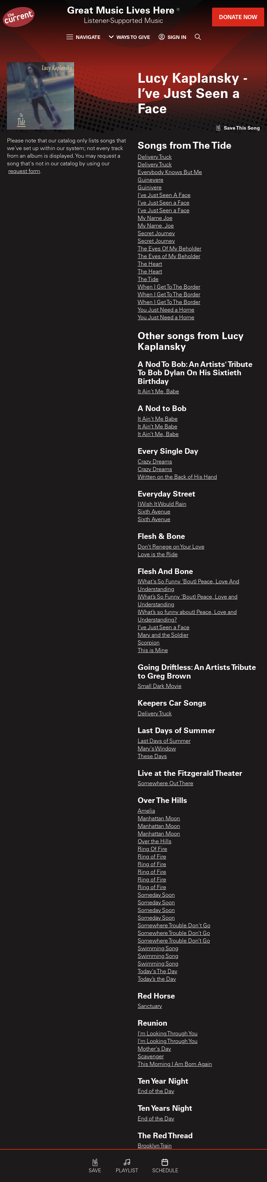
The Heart (150, 264)
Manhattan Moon (159, 819)
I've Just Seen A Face (164, 195)
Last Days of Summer (164, 741)
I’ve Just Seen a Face (163, 203)
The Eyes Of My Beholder (169, 249)
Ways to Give (129, 37)
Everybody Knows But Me (170, 172)
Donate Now (238, 16)
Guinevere (150, 180)
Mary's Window (157, 749)
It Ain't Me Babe (158, 419)
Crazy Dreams (155, 462)
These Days (152, 757)
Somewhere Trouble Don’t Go (174, 933)
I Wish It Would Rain (162, 504)
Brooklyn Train (155, 1146)
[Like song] (238, 127)
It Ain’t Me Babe (157, 427)
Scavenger (151, 1057)
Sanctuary (150, 1006)
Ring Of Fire (152, 849)
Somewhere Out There (165, 784)
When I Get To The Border (169, 287)
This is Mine (153, 651)
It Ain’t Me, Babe (158, 434)
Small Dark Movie (159, 686)
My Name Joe (155, 218)
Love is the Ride (158, 555)
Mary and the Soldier (163, 635)
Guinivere (150, 188)
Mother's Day (154, 1049)
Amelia (146, 811)
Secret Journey (156, 234)
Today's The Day (157, 972)
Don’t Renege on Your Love (171, 547)
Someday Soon (156, 895)
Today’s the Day (157, 979)
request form (24, 171)
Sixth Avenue (154, 512)
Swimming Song (158, 949)
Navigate (83, 37)
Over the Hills (154, 842)
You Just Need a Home (166, 310)
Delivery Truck (155, 157)
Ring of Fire (152, 857)
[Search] (198, 36)
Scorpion (149, 643)
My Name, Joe (156, 226)
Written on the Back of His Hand (177, 477)
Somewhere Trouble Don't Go (174, 926)
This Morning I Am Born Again (175, 1064)
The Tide (148, 279)
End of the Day (156, 1091)
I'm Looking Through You (167, 1034)
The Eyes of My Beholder (169, 257)
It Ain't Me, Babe (158, 392)
